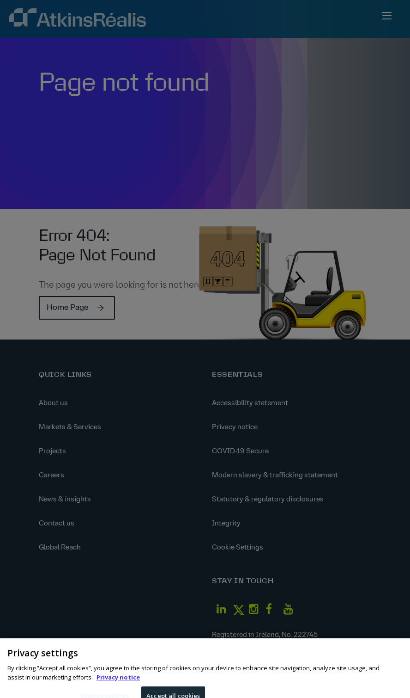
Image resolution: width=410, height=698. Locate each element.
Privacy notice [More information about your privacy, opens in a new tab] (118, 681)
